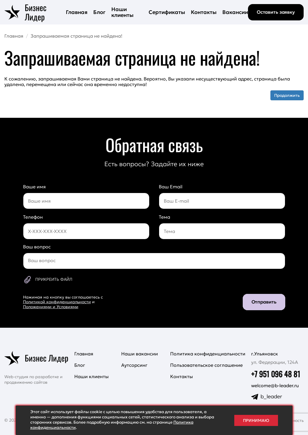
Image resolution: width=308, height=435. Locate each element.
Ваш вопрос (37, 247)
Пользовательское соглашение (206, 365)
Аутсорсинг (134, 365)
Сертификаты (167, 12)
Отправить (264, 302)
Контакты (204, 12)
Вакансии (235, 12)
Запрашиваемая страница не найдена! (76, 36)
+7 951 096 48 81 (275, 373)
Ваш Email (170, 187)
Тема (164, 217)
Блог (99, 12)
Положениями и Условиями (50, 306)
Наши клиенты (122, 12)
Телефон (33, 217)
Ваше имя (34, 187)
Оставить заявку (276, 12)
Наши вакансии (139, 354)
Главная (76, 12)
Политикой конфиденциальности (57, 301)
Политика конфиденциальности (207, 354)
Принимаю (256, 420)
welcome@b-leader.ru (275, 385)
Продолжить (287, 95)
